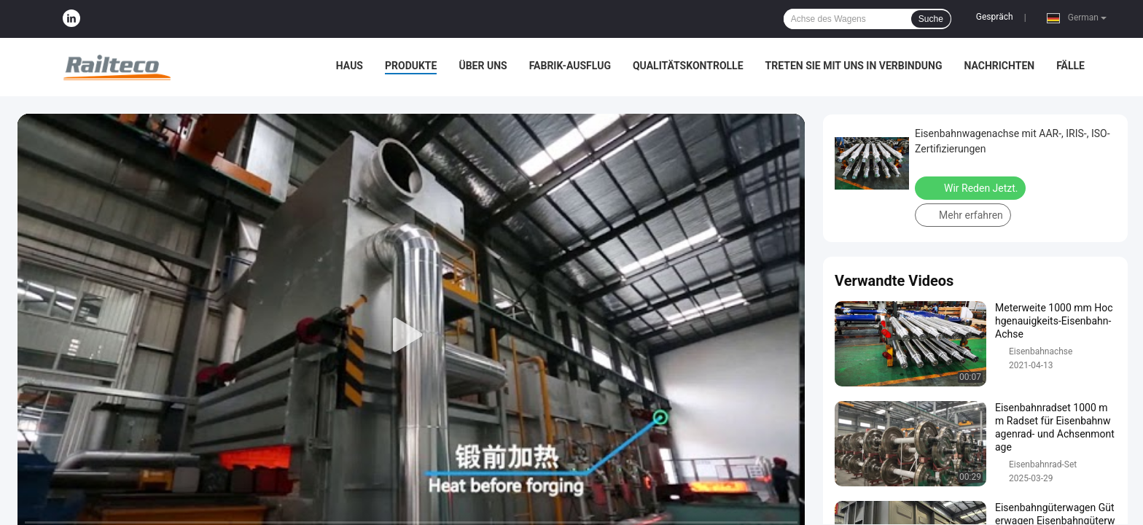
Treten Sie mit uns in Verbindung (854, 65)
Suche (930, 19)
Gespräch (994, 17)
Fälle (1070, 65)
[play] (411, 335)
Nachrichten (999, 65)
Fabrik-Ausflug (570, 65)
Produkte (411, 65)
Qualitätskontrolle (688, 65)
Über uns (483, 65)
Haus (349, 65)
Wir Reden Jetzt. (971, 187)
